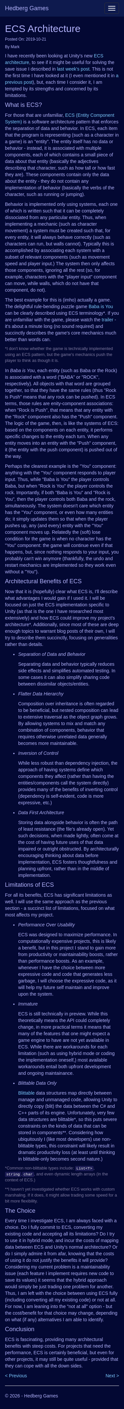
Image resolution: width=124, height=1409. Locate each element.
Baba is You (101, 306)
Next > (112, 1375)
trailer (107, 319)
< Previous (16, 1375)
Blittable (26, 1093)
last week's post (73, 69)
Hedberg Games (27, 8)
